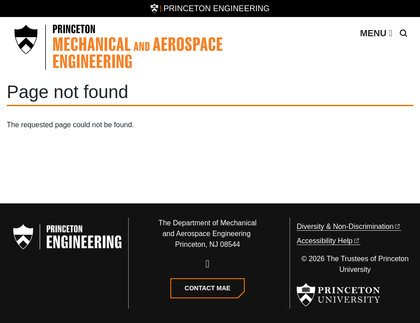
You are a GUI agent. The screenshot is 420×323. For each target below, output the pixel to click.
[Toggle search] (403, 33)
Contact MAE (207, 288)
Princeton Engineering (217, 8)
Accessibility (328, 241)
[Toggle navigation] (376, 33)
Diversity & (349, 226)
